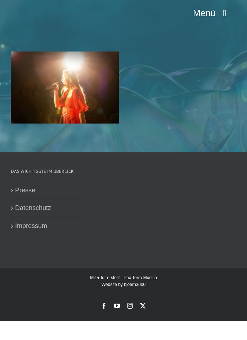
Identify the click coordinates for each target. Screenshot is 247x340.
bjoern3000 (134, 284)
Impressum (31, 225)
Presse (25, 190)
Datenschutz (33, 207)
